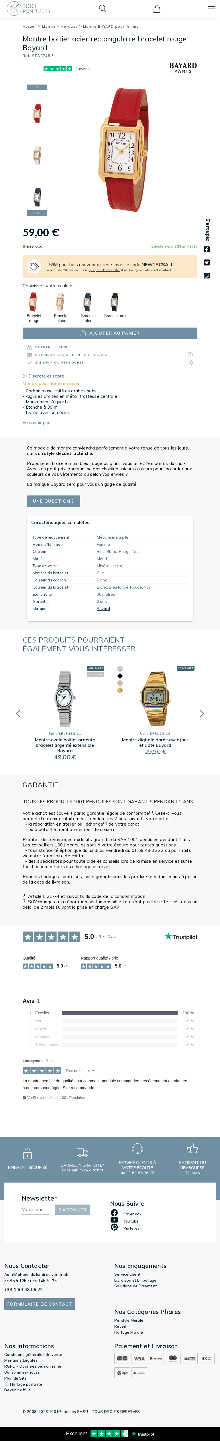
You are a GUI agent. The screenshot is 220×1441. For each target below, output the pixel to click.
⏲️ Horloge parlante (23, 1384)
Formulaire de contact (39, 1304)
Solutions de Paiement (135, 1286)
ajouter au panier (110, 333)
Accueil (32, 26)
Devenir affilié (17, 1390)
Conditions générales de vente (33, 1354)
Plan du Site (15, 1378)
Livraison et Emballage (135, 1280)
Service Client (127, 1274)
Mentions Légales (21, 1360)
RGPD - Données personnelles (33, 1366)
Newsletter (39, 1198)
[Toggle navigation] (211, 9)
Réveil (120, 1326)
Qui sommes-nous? (22, 1372)
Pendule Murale (129, 1320)
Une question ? (53, 501)
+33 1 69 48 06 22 (23, 1289)
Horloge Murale (128, 1332)
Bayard (103, 608)
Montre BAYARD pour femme (111, 26)
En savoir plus (37, 422)
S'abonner (72, 1210)
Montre (51, 26)
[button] (37, 213)
